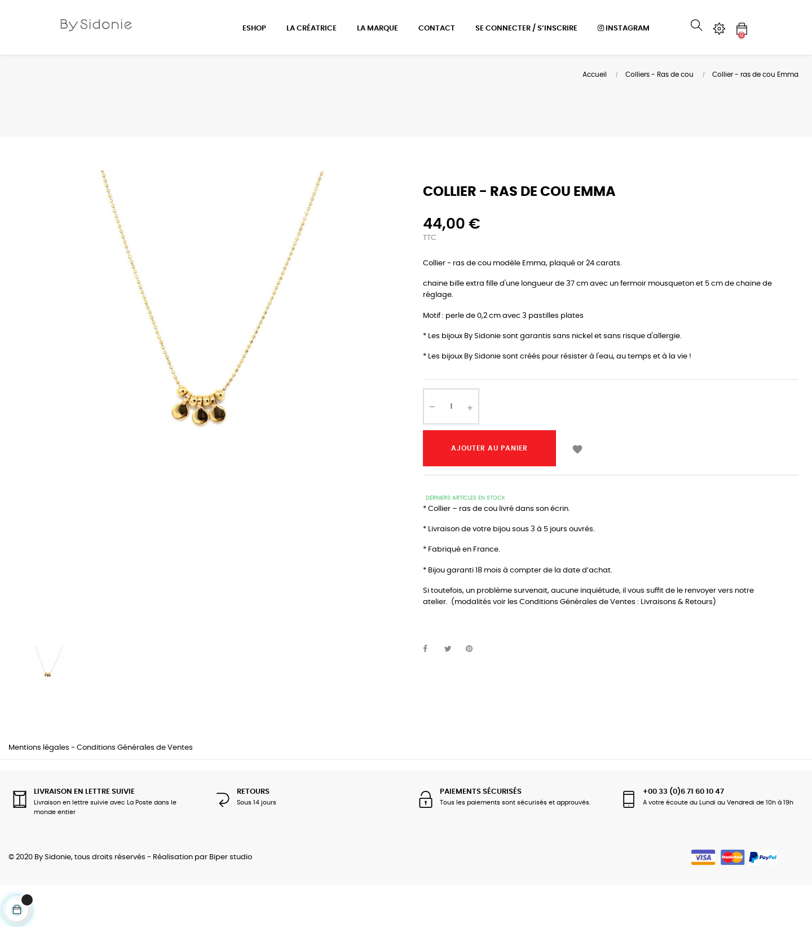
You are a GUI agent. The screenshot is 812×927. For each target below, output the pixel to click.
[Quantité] (451, 449)
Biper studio (230, 899)
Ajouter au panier (489, 490)
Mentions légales (38, 790)
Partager (431, 691)
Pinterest (474, 691)
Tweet (452, 691)
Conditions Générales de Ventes (135, 790)
